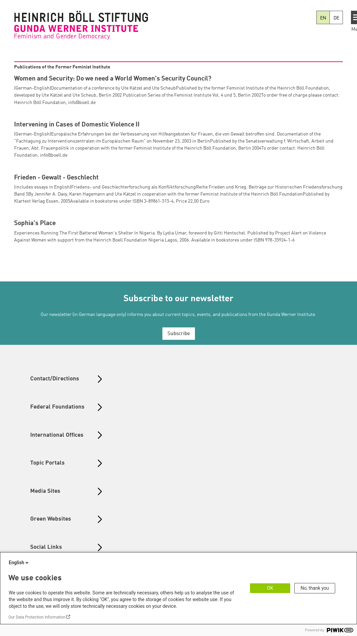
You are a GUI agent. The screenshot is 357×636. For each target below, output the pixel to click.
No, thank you (315, 588)
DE (336, 18)
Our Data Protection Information (36, 617)
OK (270, 588)
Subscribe (178, 333)
